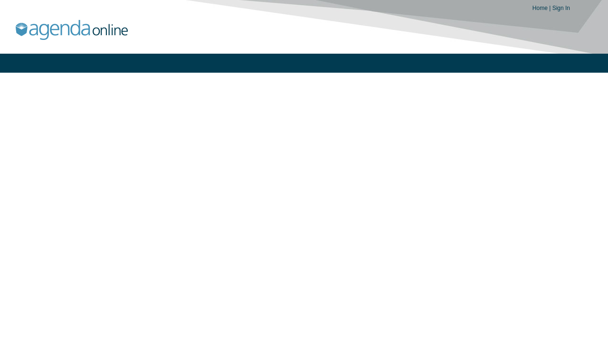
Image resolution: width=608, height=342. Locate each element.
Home (540, 8)
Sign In (561, 8)
